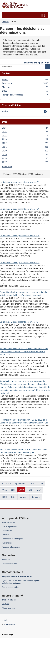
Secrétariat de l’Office (10, 587)
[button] (25, 15)
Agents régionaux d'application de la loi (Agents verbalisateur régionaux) (21, 581)
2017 (25, 162)
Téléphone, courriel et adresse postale (17, 576)
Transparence (9, 624)
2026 (25, 127)
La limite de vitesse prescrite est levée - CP (19, 322)
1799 (13, 490)
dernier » (36, 497)
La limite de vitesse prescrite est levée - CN (19, 182)
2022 (25, 143)
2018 (25, 158)
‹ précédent (20, 483)
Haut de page (9, 635)
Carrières (5, 535)
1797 (40, 483)
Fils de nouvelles (8, 608)
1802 (38, 490)
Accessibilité (7, 531)
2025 (25, 131)
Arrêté (6, 111)
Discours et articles (9, 564)
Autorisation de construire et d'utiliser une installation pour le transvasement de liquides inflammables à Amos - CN (24, 352)
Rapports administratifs (11, 547)
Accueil (5, 21)
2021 (25, 146)
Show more (7, 167)
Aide (47, 63)
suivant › (23, 497)
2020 (25, 150)
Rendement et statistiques (12, 539)
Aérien (25, 79)
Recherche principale (33, 63)
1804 (13, 497)
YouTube (5, 604)
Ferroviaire (25, 83)
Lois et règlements (9, 527)
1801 (29, 490)
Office (25, 91)
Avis (5, 620)
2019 (25, 154)
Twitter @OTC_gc (9, 600)
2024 (25, 135)
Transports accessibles (25, 94)
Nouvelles (6, 560)
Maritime (25, 87)
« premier (6, 483)
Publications (7, 543)
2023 (25, 139)
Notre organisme (8, 523)
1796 (32, 483)
